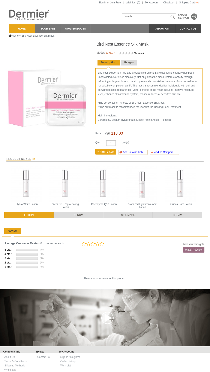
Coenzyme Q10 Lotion (104, 204)
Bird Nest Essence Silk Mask (37, 35)
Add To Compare (164, 152)
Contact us (43, 357)
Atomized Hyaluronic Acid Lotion (142, 206)
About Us (9, 357)
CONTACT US (188, 28)
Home (15, 35)
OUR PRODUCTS (75, 28)
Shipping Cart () (189, 2)
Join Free (115, 2)
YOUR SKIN (47, 28)
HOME (22, 28)
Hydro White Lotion (27, 204)
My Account (151, 2)
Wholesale (10, 369)
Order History (67, 361)
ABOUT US (162, 28)
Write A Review (193, 249)
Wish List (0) (133, 2)
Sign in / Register (70, 357)
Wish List (65, 365)
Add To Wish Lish (133, 152)
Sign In (102, 2)
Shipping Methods (14, 365)
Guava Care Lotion (181, 204)
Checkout (168, 2)
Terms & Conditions (15, 361)
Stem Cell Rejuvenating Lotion (65, 206)
